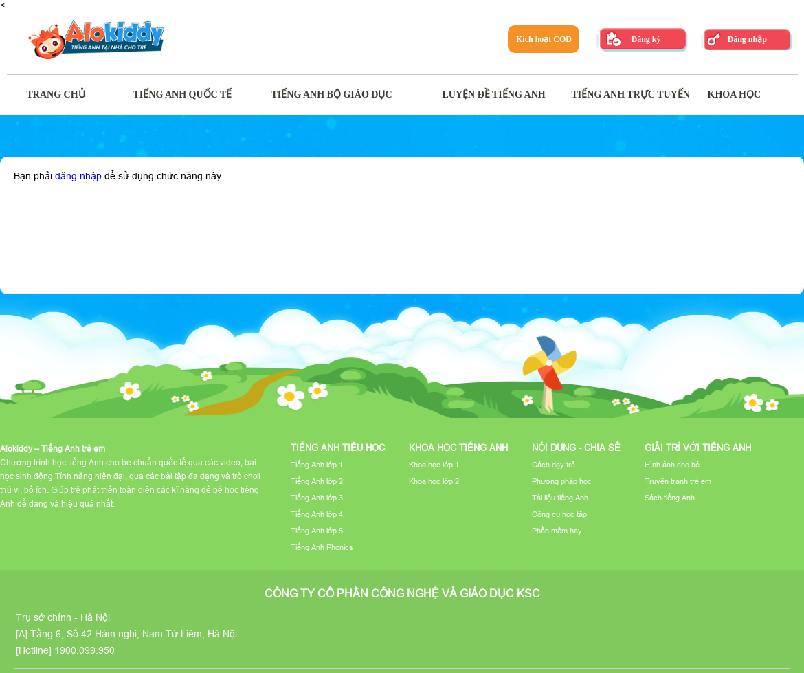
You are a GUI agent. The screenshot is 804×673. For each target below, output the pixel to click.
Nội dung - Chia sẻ (576, 447)
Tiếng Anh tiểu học (338, 447)
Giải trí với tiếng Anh (698, 447)
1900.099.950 (84, 650)
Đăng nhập (746, 39)
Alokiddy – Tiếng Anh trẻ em (52, 448)
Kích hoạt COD (544, 39)
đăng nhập (78, 175)
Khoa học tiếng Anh (458, 447)
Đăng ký (645, 39)
